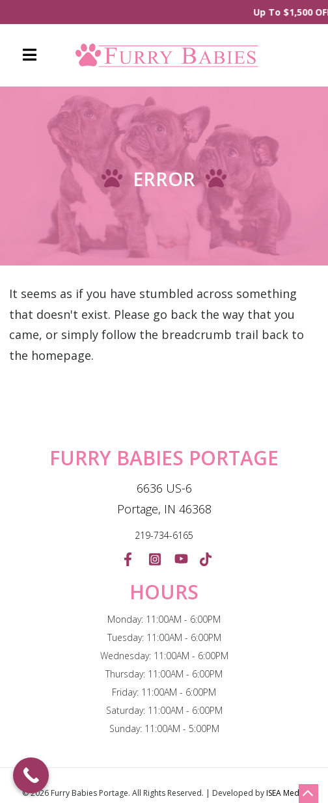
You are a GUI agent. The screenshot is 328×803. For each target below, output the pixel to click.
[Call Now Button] (31, 775)
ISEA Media (286, 792)
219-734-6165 (164, 535)
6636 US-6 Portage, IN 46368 (164, 498)
